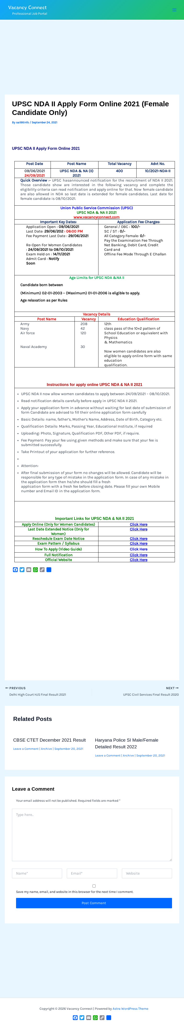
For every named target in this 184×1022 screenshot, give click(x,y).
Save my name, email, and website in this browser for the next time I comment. (74, 892)
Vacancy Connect (29, 7)
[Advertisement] (92, 59)
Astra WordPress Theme (130, 1009)
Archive (46, 749)
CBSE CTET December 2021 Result (49, 740)
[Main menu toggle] (174, 10)
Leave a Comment (26, 749)
